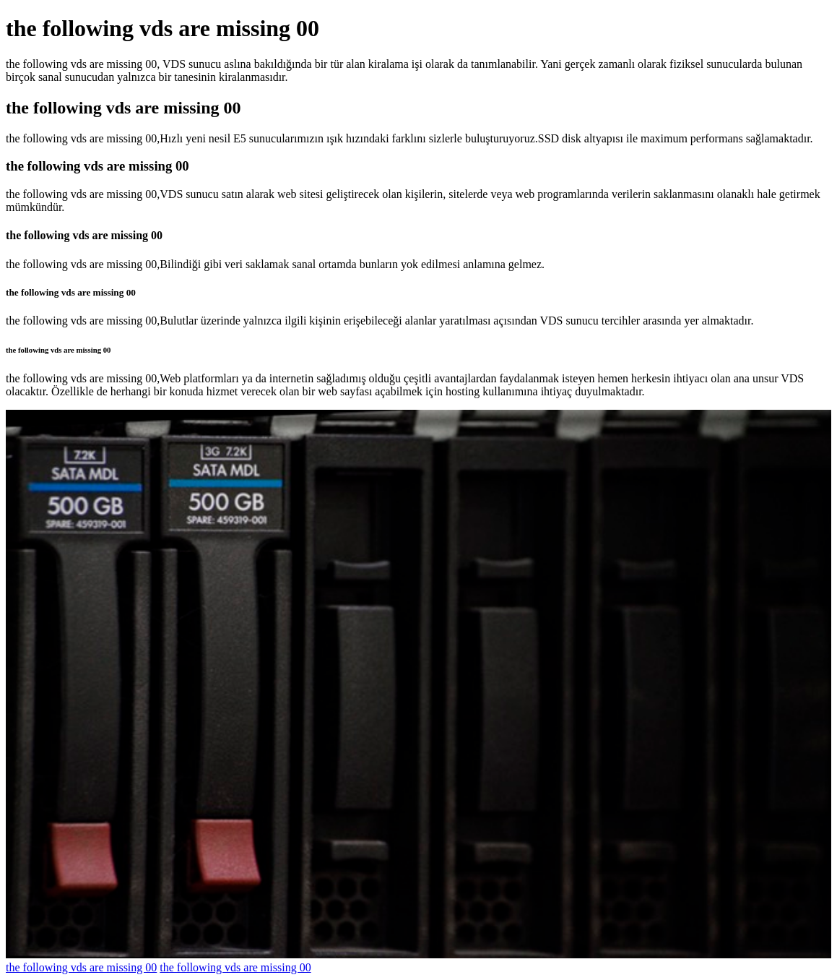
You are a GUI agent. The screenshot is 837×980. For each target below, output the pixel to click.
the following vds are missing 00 (81, 967)
